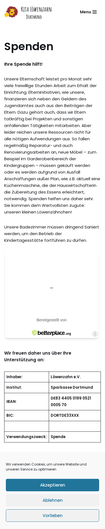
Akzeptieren (52, 485)
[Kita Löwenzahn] (28, 12)
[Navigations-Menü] (88, 12)
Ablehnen (53, 500)
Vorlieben (53, 515)
